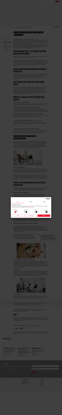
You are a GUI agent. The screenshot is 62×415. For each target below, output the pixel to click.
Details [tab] (31, 201)
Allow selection (31, 215)
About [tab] (44, 201)
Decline (18, 215)
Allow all (44, 215)
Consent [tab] (17, 201)
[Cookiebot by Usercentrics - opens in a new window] (46, 199)
